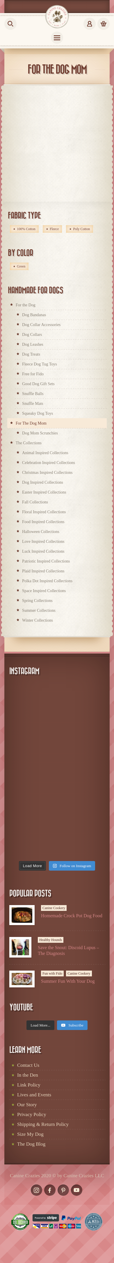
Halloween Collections (40, 531)
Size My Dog (30, 1134)
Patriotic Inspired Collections (46, 561)
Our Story (27, 1104)
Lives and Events (34, 1095)
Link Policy (28, 1085)
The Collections (29, 443)
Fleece (54, 229)
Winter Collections (37, 620)
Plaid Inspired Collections (43, 571)
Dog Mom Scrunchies (40, 433)
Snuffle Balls (32, 394)
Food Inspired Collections (43, 522)
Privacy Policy (31, 1114)
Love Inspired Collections (43, 541)
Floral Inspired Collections (44, 512)
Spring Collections (37, 600)
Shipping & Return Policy (43, 1124)
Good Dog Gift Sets (38, 384)
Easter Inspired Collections (44, 492)
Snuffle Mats (32, 403)
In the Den (27, 1075)
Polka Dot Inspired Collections (47, 581)
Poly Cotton (81, 229)
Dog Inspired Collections (42, 482)
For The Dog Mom (31, 423)
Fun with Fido (52, 973)
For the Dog (25, 305)
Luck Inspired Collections (43, 551)
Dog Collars (32, 334)
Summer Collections (39, 610)
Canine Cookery (53, 908)
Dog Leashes (32, 344)
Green (21, 266)
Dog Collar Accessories (41, 325)
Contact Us (28, 1065)
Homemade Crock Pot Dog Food (71, 915)
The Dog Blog (31, 1144)
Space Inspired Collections (44, 591)
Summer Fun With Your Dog (68, 981)
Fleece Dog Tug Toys (39, 364)
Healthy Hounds (50, 940)
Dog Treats (31, 354)
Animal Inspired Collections (45, 453)
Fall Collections (35, 502)
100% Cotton (26, 229)
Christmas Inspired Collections (47, 472)
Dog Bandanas (34, 315)
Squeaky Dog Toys (37, 413)
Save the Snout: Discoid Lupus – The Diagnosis (68, 950)
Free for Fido (33, 374)
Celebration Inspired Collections (48, 463)
